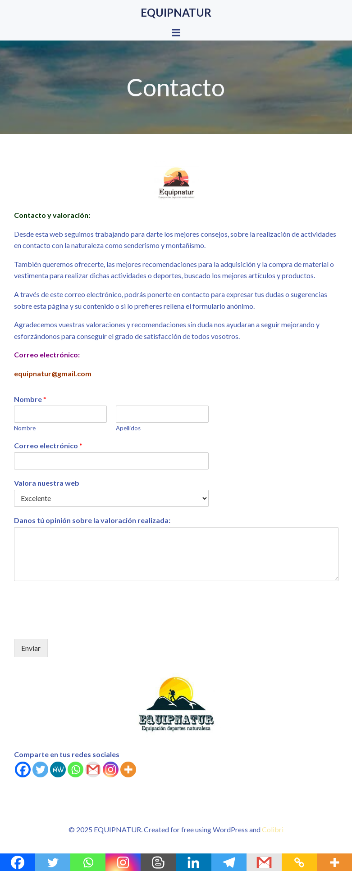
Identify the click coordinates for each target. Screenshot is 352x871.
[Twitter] (40, 769)
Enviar (31, 648)
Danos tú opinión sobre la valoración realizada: (92, 520)
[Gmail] (93, 769)
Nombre (30, 399)
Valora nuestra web (46, 482)
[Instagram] (111, 769)
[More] (128, 769)
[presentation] (82, 624)
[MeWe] (58, 769)
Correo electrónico (48, 445)
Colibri (272, 829)
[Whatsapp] (75, 769)
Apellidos (128, 428)
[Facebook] (23, 769)
